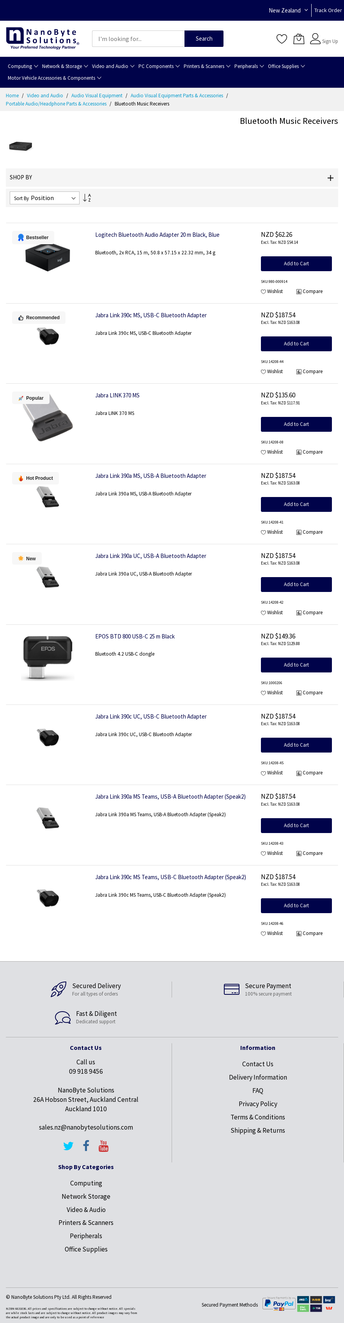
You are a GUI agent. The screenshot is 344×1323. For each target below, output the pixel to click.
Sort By (21, 198)
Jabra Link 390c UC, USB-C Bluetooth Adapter (151, 716)
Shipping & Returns (258, 1130)
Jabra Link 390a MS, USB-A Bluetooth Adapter (150, 475)
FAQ (257, 1090)
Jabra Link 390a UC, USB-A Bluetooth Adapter (150, 556)
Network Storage (86, 1196)
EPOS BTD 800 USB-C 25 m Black (135, 636)
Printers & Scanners (86, 1222)
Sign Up (330, 41)
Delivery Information (258, 1077)
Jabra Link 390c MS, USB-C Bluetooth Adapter (151, 315)
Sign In (329, 35)
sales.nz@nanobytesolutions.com (86, 1127)
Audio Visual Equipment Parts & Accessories (177, 95)
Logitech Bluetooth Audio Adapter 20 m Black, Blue (157, 234)
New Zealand (285, 10)
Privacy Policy (258, 1104)
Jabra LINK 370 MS (117, 395)
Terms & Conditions (258, 1117)
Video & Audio (86, 1209)
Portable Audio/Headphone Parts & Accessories (57, 103)
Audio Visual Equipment (97, 95)
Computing (86, 1183)
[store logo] (43, 38)
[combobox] (138, 38)
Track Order (328, 10)
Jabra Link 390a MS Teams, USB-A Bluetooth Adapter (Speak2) (170, 796)
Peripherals (86, 1236)
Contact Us (257, 1064)
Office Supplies (86, 1249)
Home (13, 95)
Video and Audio (45, 95)
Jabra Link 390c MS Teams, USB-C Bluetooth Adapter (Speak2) (170, 877)
